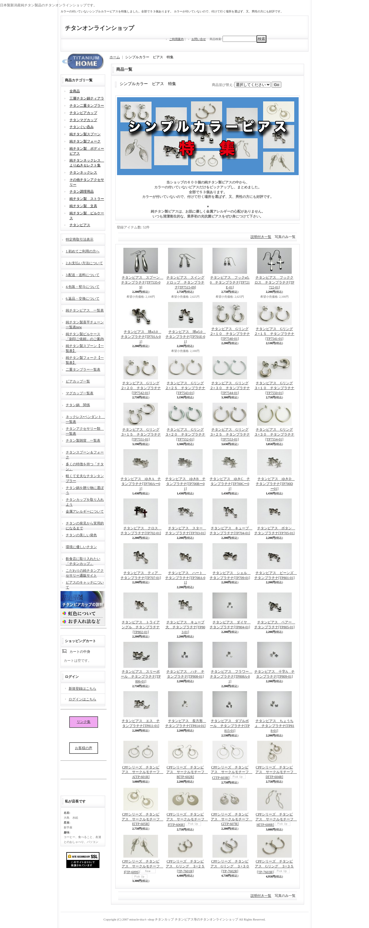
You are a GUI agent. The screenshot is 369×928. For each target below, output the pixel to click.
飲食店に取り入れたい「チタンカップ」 (83, 561)
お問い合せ (198, 39)
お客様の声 (83, 748)
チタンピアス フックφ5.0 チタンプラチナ (230, 282)
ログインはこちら (82, 699)
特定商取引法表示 (79, 239)
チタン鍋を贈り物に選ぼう (85, 490)
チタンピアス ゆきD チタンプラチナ (275, 484)
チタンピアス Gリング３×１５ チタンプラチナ (141, 434)
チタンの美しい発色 (81, 535)
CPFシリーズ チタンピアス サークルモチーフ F (187, 819)
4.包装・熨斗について (82, 287)
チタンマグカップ (83, 120)
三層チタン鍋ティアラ (86, 98)
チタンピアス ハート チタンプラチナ (185, 578)
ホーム (115, 57)
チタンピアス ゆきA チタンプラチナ (141, 484)
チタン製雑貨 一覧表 (83, 440)
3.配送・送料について (82, 275)
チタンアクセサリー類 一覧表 (85, 430)
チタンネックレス (83, 172)
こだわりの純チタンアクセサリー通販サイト (85, 572)
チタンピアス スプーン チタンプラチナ (142, 282)
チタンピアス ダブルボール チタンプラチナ (230, 726)
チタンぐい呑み (81, 127)
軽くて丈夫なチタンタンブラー (85, 478)
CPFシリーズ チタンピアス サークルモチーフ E (142, 819)
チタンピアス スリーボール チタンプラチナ (141, 676)
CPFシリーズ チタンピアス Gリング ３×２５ (185, 866)
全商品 (74, 91)
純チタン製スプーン (85, 134)
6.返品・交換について (82, 299)
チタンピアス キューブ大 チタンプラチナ (185, 627)
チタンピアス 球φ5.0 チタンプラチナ (185, 337)
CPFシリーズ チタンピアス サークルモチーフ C (231, 772)
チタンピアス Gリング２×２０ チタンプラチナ (141, 388)
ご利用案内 (176, 39)
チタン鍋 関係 (78, 405)
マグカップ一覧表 (79, 393)
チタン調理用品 (81, 192)
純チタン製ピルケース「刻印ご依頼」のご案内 (85, 336)
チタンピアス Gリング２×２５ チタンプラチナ (185, 388)
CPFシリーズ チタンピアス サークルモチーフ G (231, 819)
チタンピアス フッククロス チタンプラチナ (274, 282)
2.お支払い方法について (84, 263)
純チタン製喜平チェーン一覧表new (85, 324)
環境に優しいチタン (81, 547)
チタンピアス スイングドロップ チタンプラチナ (185, 282)
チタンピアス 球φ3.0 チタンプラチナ (141, 337)
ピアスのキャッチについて (85, 584)
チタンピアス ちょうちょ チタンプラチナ (274, 726)
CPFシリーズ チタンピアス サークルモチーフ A (142, 772)
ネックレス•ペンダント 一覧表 (85, 419)
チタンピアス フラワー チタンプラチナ (231, 676)
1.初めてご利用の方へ (82, 251)
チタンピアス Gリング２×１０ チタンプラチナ (230, 334)
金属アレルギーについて (85, 511)
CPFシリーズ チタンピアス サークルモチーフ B (187, 772)
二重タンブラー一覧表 (83, 370)
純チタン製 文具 (83, 206)
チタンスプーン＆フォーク (85, 454)
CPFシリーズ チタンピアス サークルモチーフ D (276, 772)
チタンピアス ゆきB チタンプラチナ (185, 484)
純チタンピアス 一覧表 (85, 310)
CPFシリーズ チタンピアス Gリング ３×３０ (229, 866)
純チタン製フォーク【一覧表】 (85, 359)
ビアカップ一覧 (78, 381)
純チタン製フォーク (85, 141)
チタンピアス (79, 225)
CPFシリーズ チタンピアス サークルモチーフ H (276, 819)
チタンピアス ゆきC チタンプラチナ (230, 484)
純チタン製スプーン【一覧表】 (85, 348)
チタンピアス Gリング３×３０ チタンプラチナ (274, 434)
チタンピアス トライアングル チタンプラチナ (141, 627)
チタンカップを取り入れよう (85, 501)
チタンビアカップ (83, 113)
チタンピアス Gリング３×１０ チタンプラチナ (274, 388)
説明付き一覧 (261, 237)
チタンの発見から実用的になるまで (85, 525)
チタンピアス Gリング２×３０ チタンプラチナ (230, 388)
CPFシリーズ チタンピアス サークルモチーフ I (142, 866)
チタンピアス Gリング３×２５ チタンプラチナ (230, 434)
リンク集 (84, 722)
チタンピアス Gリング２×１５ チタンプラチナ (274, 334)
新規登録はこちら (82, 689)
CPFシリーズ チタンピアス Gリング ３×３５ (274, 866)
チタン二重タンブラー (86, 106)
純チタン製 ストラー (86, 199)
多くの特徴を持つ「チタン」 (85, 466)
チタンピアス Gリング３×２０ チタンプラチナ (185, 434)
